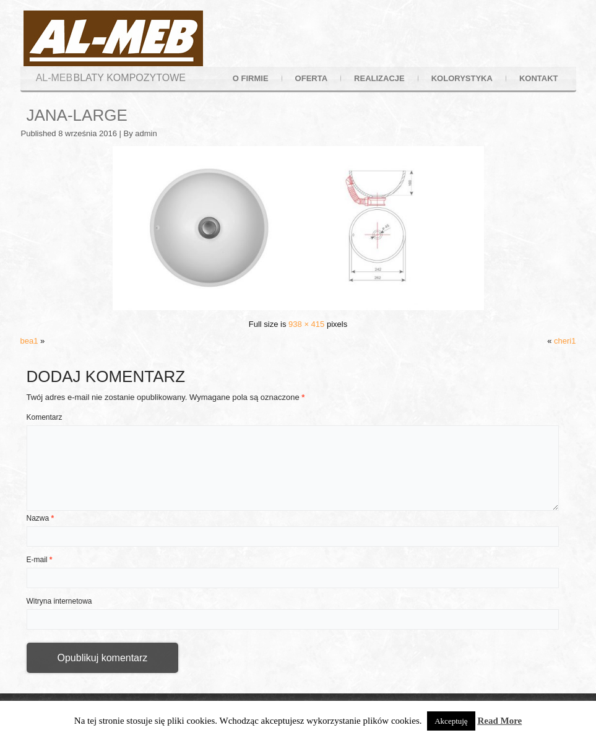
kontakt (538, 78)
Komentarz (45, 417)
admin (146, 133)
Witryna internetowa (59, 601)
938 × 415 (306, 324)
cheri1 (565, 340)
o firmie (251, 78)
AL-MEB (54, 77)
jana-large (77, 115)
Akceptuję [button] (450, 721)
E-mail (40, 559)
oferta (311, 78)
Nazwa (40, 518)
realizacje (379, 78)
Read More (499, 721)
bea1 (29, 340)
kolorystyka (462, 78)
